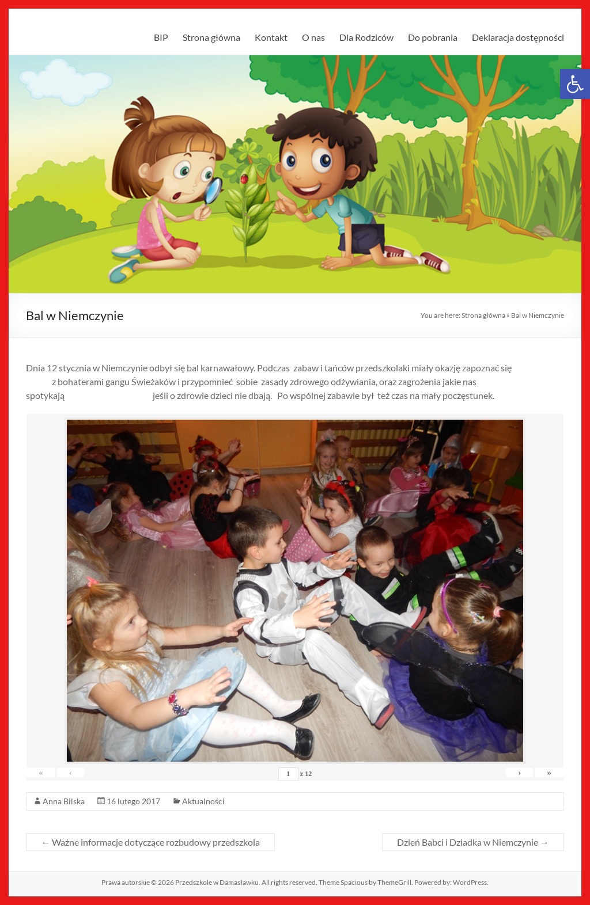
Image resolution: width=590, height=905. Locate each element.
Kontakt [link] (271, 37)
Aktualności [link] (203, 801)
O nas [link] (313, 37)
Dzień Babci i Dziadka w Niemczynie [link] (473, 841)
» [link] (544, 772)
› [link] (505, 772)
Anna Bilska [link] (64, 801)
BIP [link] (161, 37)
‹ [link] (85, 772)
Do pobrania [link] (432, 37)
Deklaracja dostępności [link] (518, 37)
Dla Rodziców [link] (366, 37)
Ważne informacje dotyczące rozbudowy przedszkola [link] (150, 841)
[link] (575, 84)
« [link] (46, 772)
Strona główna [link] (211, 37)
